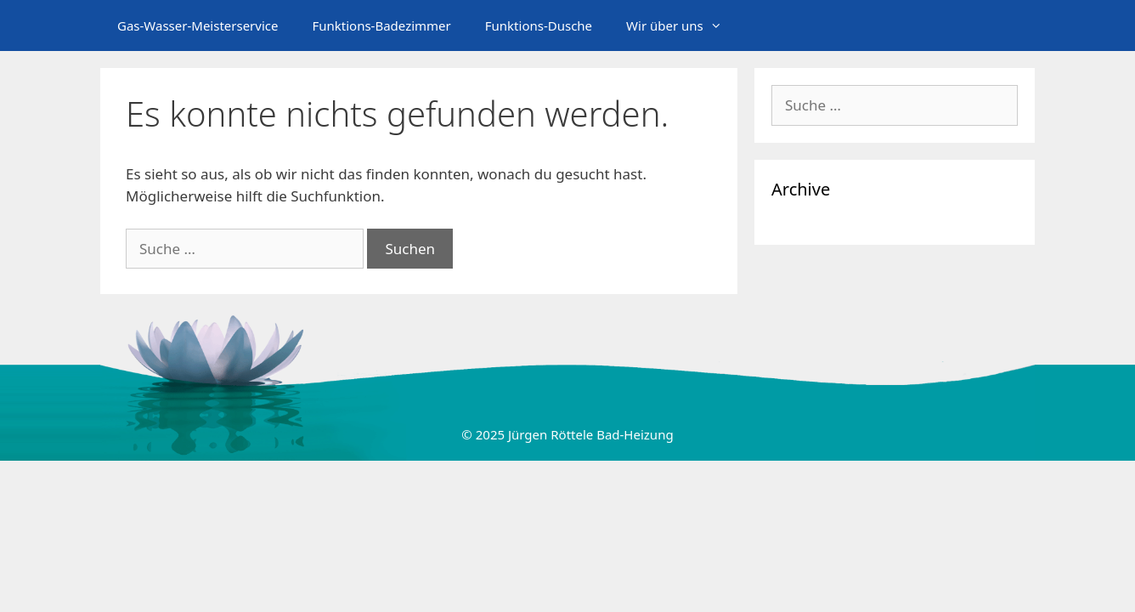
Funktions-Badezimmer (381, 25)
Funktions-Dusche (538, 25)
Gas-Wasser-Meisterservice (197, 25)
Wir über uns (682, 25)
